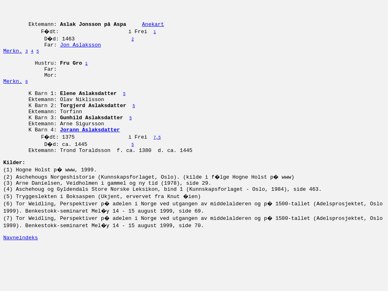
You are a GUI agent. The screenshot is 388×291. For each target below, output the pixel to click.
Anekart (153, 28)
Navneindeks (20, 268)
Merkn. (12, 57)
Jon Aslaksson (80, 50)
